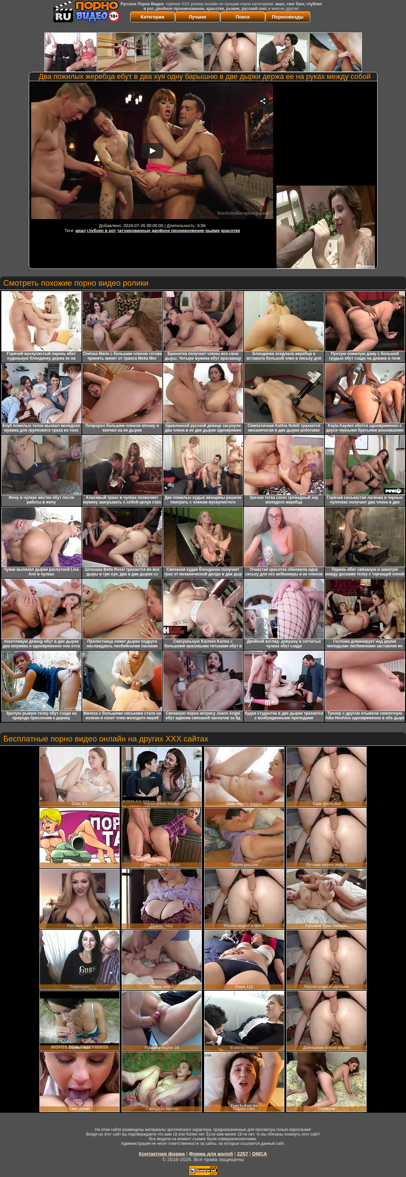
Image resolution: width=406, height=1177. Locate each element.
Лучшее (197, 17)
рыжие (212, 230)
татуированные (133, 230)
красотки (230, 230)
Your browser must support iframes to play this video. (152, 152)
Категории (152, 17)
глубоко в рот (101, 230)
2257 (242, 1153)
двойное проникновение (178, 230)
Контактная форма (162, 1153)
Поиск (243, 17)
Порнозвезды (288, 17)
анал (81, 230)
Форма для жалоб (211, 1153)
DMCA (259, 1153)
